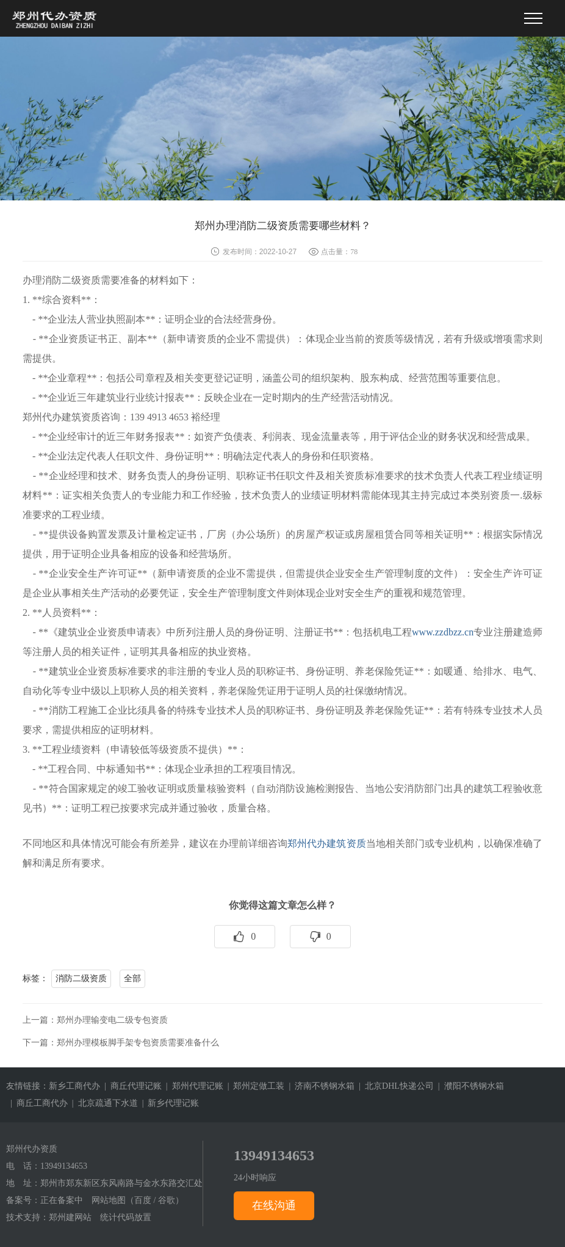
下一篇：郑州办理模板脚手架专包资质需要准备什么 (121, 1042)
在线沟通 (274, 1205)
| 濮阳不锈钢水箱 (469, 1086)
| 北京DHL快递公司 (394, 1086)
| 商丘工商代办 (37, 1103)
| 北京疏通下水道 (103, 1103)
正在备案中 (61, 1200)
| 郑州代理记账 (192, 1086)
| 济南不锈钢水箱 (319, 1086)
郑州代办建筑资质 (326, 843)
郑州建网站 (70, 1217)
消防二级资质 (81, 978)
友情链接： (27, 1086)
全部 (132, 978)
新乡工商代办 (74, 1086)
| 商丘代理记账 (131, 1086)
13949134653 (63, 1166)
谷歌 (166, 1200)
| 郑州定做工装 (254, 1086)
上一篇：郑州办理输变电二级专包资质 (95, 1020)
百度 (142, 1200)
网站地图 (109, 1200)
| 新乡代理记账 (169, 1103)
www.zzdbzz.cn (442, 632)
